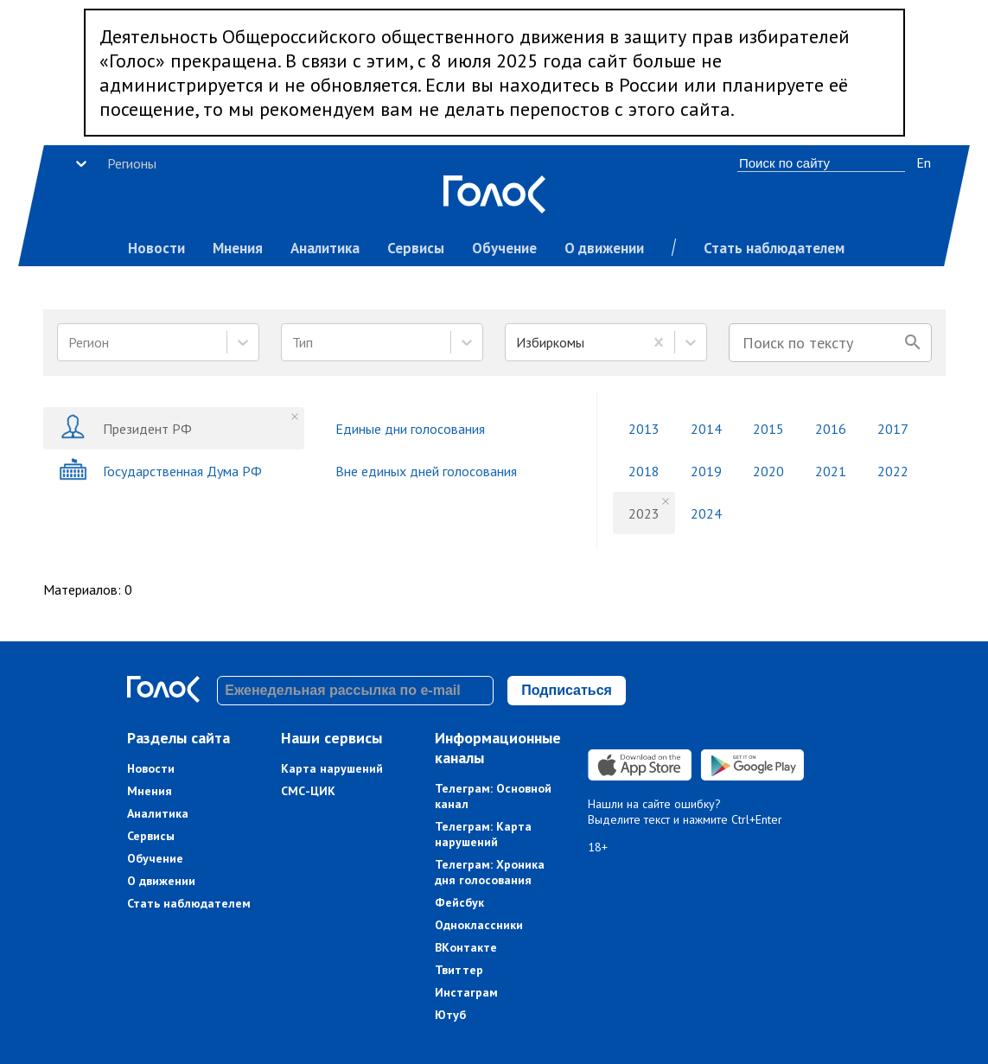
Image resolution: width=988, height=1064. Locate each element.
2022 (892, 471)
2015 (768, 428)
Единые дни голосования (410, 428)
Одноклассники (479, 925)
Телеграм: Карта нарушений (483, 834)
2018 (644, 471)
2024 (706, 513)
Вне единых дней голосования (426, 471)
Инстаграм (466, 992)
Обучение (504, 248)
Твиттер (459, 970)
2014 (706, 428)
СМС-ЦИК (308, 791)
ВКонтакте (466, 947)
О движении (604, 248)
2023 (644, 513)
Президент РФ (125, 428)
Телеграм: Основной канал (493, 796)
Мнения (238, 248)
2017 (892, 428)
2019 (706, 471)
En (923, 162)
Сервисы (415, 248)
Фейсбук (459, 902)
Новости (156, 248)
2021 (830, 471)
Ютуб (450, 1015)
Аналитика (325, 248)
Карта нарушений (332, 768)
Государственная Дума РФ (160, 471)
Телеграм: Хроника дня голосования (490, 872)
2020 (768, 471)
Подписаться (566, 690)
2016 (830, 428)
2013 (644, 428)
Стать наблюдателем (774, 248)
